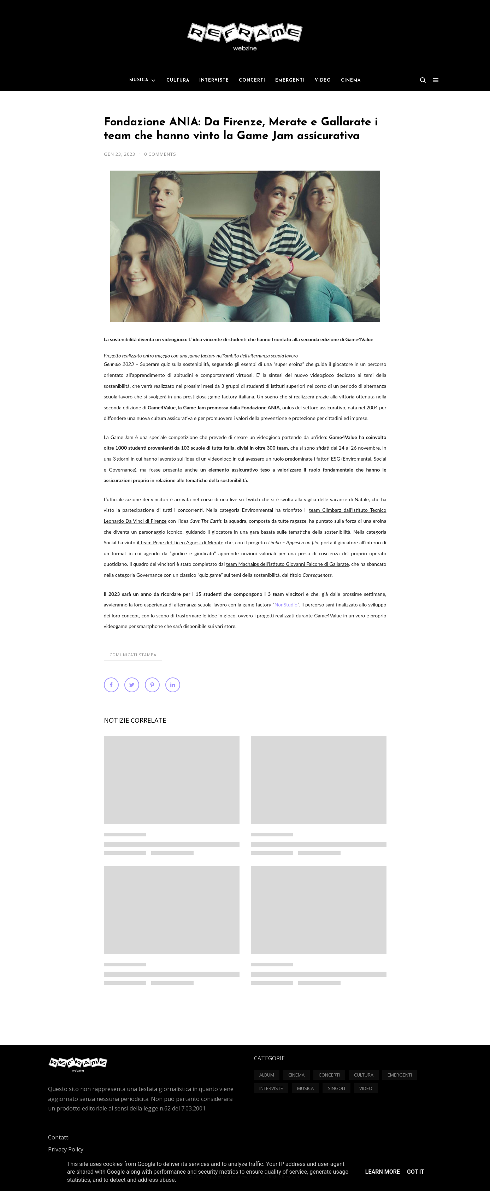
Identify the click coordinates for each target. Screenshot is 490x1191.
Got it (415, 1171)
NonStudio (285, 605)
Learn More (382, 1171)
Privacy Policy (65, 1149)
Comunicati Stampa (133, 654)
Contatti (59, 1137)
